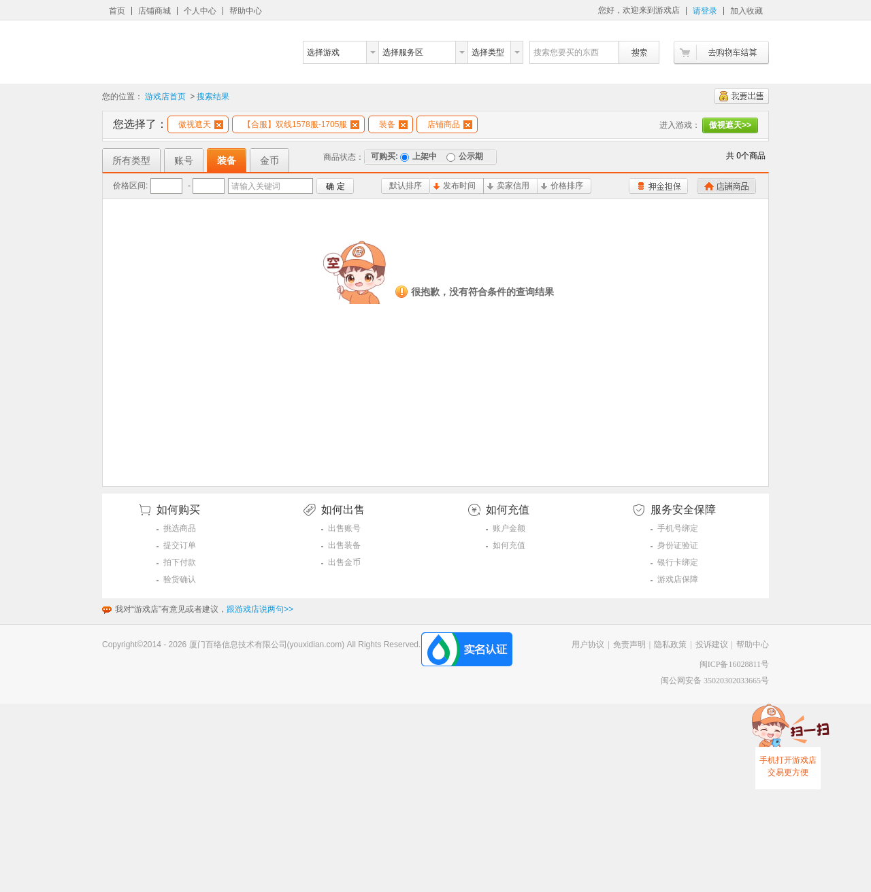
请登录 (705, 11)
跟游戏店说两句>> (260, 609)
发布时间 (454, 185)
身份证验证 (677, 545)
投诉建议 (711, 644)
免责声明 (629, 644)
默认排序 (405, 185)
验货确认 (179, 579)
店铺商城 (154, 11)
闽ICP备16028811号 (734, 664)
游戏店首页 (165, 96)
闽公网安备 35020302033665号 (715, 680)
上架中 (418, 156)
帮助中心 (245, 11)
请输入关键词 (255, 186)
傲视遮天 (200, 124)
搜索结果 (213, 96)
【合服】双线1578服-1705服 (301, 124)
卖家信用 (508, 185)
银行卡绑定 (677, 562)
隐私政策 (670, 644)
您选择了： (140, 124)
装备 (393, 124)
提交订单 (179, 545)
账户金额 (509, 528)
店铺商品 (449, 124)
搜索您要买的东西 (566, 52)
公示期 (464, 156)
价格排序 (562, 185)
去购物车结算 (721, 53)
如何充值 (509, 545)
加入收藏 (746, 11)
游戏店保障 (677, 579)
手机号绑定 (677, 528)
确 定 (335, 186)
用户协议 (588, 644)
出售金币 (344, 562)
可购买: (384, 156)
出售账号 (344, 528)
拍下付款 (179, 562)
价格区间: (130, 185)
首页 (117, 11)
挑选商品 (179, 528)
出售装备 (344, 545)
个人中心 (200, 11)
